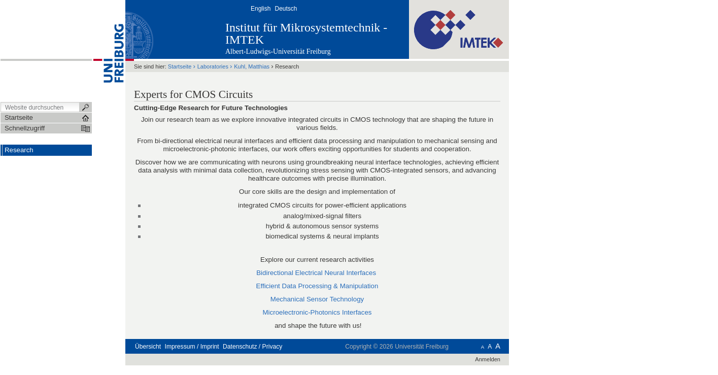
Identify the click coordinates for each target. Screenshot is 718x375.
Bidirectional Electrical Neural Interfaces (316, 273)
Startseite (180, 66)
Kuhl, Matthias (251, 66)
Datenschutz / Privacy (252, 346)
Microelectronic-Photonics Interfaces (316, 312)
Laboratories (212, 66)
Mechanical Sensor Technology (317, 299)
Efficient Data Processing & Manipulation (317, 286)
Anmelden (487, 359)
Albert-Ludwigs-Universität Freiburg (278, 51)
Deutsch (286, 8)
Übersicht (148, 346)
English (260, 8)
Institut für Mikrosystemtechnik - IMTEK (306, 33)
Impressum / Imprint (192, 346)
